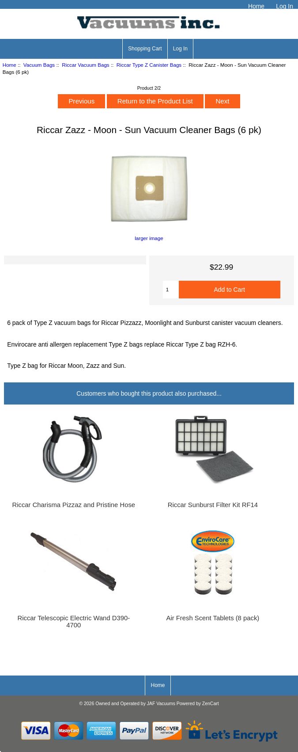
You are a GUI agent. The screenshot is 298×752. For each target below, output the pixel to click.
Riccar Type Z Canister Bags (149, 65)
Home (256, 6)
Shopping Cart (145, 49)
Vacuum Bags (39, 65)
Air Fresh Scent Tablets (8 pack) (213, 618)
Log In (284, 6)
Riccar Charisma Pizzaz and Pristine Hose (74, 504)
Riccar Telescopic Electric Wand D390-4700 (73, 622)
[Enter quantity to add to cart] (171, 289)
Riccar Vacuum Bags (85, 65)
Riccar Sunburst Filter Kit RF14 (213, 504)
